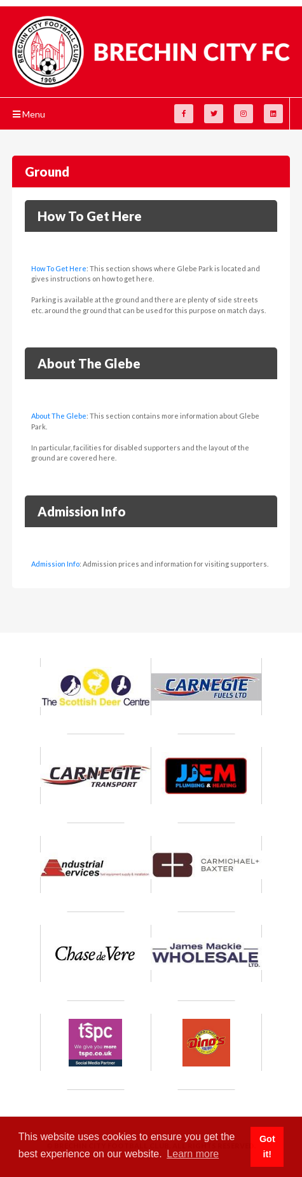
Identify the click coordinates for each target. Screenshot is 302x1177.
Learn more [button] (193, 1153)
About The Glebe (58, 416)
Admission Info (55, 564)
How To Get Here (58, 268)
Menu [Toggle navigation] (29, 114)
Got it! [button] (267, 1146)
